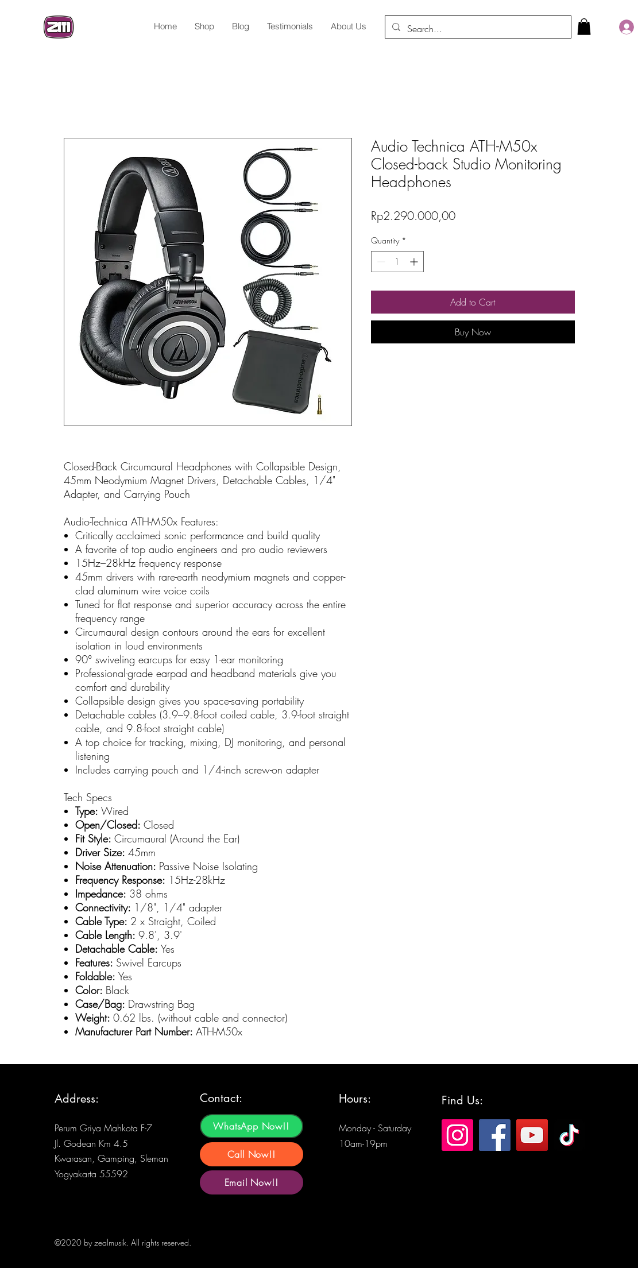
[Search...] (477, 28)
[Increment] (415, 262)
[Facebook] (495, 1135)
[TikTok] (569, 1135)
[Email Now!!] (251, 1182)
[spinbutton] (397, 262)
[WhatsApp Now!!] (251, 1126)
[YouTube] (532, 1135)
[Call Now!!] (251, 1154)
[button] (584, 26)
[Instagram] (457, 1135)
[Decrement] (380, 262)
